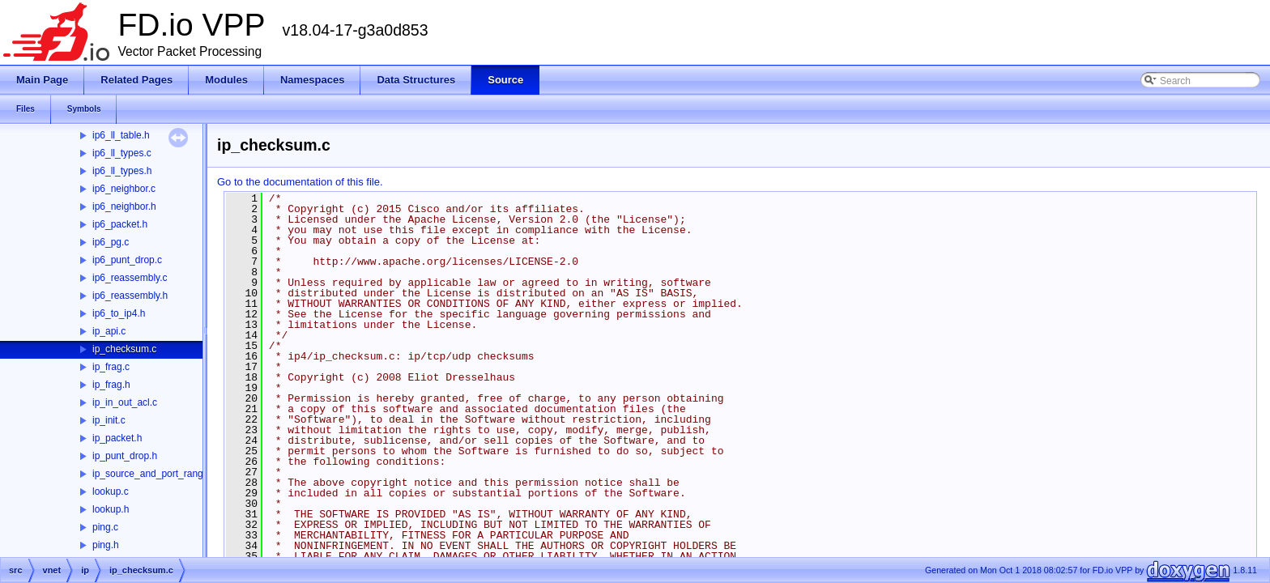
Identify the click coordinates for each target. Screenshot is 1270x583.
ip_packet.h (117, 438)
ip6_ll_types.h (121, 171)
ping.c (105, 527)
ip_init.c (109, 420)
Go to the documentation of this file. (300, 182)
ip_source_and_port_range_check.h (169, 473)
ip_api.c (109, 331)
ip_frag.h (111, 384)
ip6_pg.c (110, 242)
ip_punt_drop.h (124, 456)
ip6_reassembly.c (129, 277)
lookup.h (110, 509)
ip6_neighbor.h (124, 206)
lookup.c (110, 491)
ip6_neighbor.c (124, 188)
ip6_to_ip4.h (118, 313)
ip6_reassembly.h (130, 295)
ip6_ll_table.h (121, 135)
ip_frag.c (111, 366)
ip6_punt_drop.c (127, 260)
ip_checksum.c (124, 349)
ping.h (105, 545)
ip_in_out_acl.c (124, 402)
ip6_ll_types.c (121, 153)
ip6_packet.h (119, 224)
